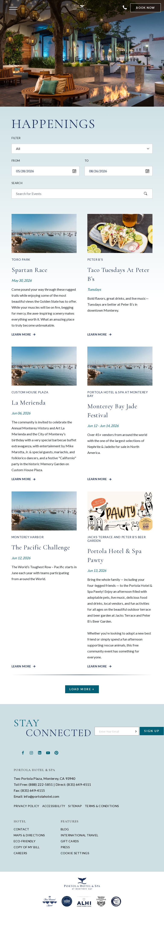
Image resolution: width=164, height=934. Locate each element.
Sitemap (75, 806)
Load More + (82, 689)
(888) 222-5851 (41, 784)
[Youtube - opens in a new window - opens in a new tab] (48, 752)
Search (17, 183)
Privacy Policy (26, 806)
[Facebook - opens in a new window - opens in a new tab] (22, 752)
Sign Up (151, 731)
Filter (16, 138)
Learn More (22, 334)
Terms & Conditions (102, 806)
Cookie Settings (75, 853)
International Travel (79, 835)
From (16, 160)
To (87, 160)
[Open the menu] (14, 8)
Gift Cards (70, 841)
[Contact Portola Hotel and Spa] (124, 7)
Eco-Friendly (24, 841)
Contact (21, 829)
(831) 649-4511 (79, 784)
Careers (20, 853)
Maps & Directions (29, 835)
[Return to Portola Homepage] (82, 8)
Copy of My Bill (27, 847)
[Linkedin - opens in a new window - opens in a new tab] (39, 752)
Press (65, 847)
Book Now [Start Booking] (145, 7)
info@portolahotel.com (41, 796)
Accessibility (53, 806)
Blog (65, 829)
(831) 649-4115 (33, 790)
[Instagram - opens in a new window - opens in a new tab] (31, 752)
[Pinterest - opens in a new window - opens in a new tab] (56, 752)
